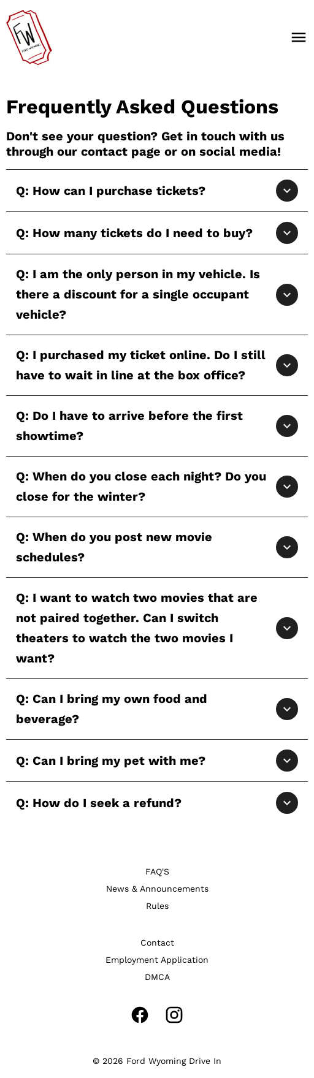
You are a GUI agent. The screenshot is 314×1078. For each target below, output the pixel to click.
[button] (157, 191)
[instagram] (174, 1015)
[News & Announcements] (157, 888)
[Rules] (157, 905)
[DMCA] (157, 976)
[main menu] (298, 37)
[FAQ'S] (157, 871)
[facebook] (140, 1015)
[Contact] (157, 942)
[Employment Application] (157, 959)
